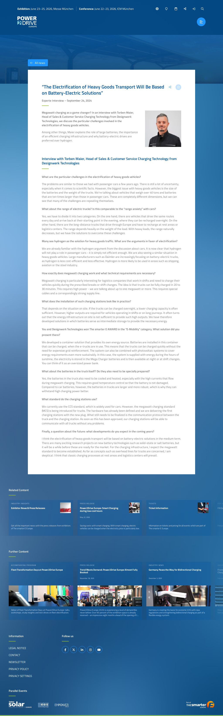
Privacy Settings (20, 676)
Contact (14, 655)
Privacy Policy (19, 669)
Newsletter (17, 662)
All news (36, 63)
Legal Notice (17, 648)
